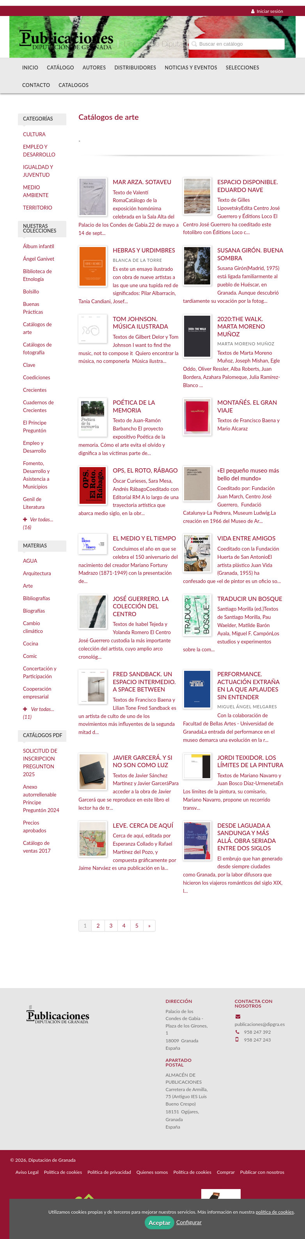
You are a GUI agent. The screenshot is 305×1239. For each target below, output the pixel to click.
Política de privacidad (109, 1172)
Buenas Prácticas (33, 308)
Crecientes (34, 390)
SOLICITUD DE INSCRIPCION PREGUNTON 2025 (40, 762)
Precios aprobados (34, 826)
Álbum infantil (38, 246)
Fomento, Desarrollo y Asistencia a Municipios (36, 475)
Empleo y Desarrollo (34, 447)
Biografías (34, 611)
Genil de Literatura (33, 503)
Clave (29, 365)
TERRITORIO (37, 207)
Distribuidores (135, 68)
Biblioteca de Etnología (37, 275)
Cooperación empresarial (37, 693)
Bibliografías (36, 598)
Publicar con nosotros (262, 1172)
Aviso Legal (27, 1172)
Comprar (226, 1172)
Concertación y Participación (40, 672)
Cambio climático (33, 627)
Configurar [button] (189, 1222)
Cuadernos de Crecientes (38, 406)
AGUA (30, 561)
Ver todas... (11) (38, 713)
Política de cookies (63, 1172)
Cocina (30, 643)
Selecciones (242, 68)
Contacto (36, 85)
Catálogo (60, 68)
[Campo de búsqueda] (237, 44)
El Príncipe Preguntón (34, 427)
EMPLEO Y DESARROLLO (39, 151)
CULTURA (34, 134)
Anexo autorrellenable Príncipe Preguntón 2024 (41, 798)
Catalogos (74, 85)
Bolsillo (31, 291)
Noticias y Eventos (191, 68)
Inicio (30, 68)
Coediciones (36, 377)
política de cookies (275, 1212)
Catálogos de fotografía (37, 348)
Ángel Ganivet (38, 259)
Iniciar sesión (267, 11)
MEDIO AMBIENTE (36, 191)
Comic (30, 656)
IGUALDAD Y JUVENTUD (38, 171)
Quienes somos (152, 1172)
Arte (28, 586)
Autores (94, 68)
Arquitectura (37, 573)
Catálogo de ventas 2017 (37, 847)
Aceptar (159, 1222)
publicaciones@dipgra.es (260, 1024)
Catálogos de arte (37, 328)
